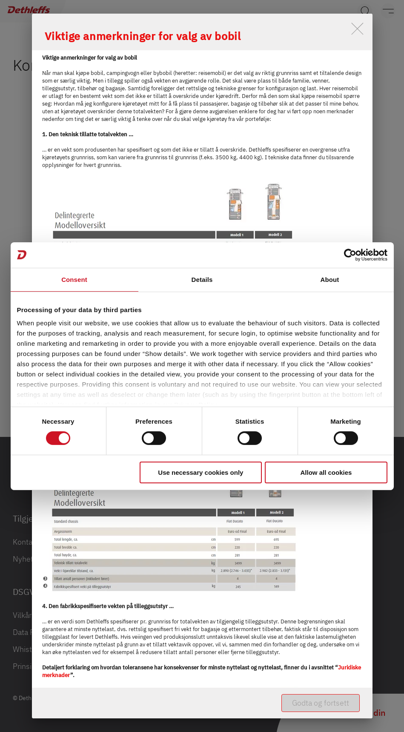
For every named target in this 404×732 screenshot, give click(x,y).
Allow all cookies (326, 472)
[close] (357, 28)
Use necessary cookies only (200, 472)
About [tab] (330, 279)
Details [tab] (202, 279)
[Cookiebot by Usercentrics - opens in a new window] (350, 254)
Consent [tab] (74, 279)
